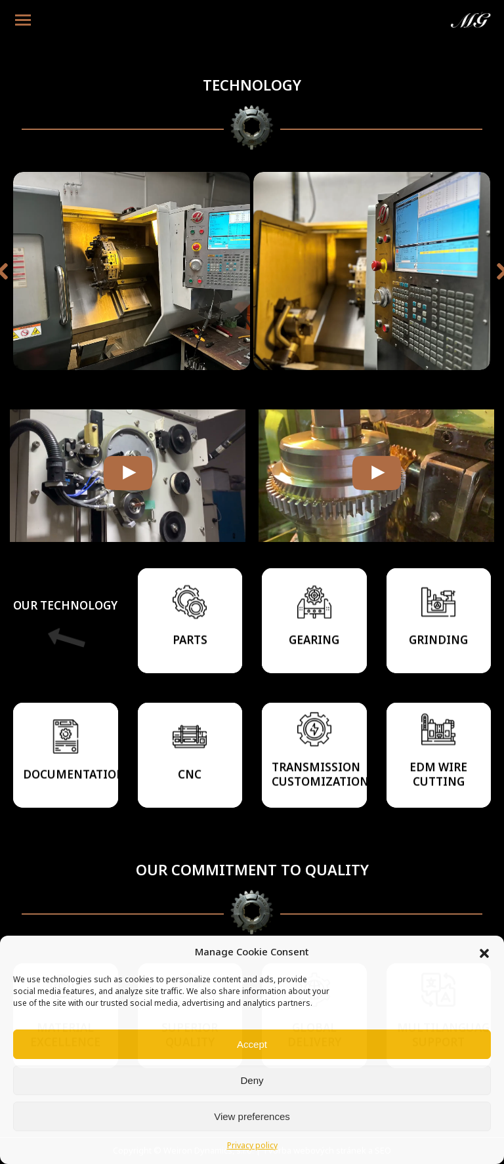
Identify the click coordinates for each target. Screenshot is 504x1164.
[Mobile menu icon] (23, 20)
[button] (484, 953)
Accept (252, 1044)
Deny (251, 1080)
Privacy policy (252, 1146)
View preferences (252, 1116)
